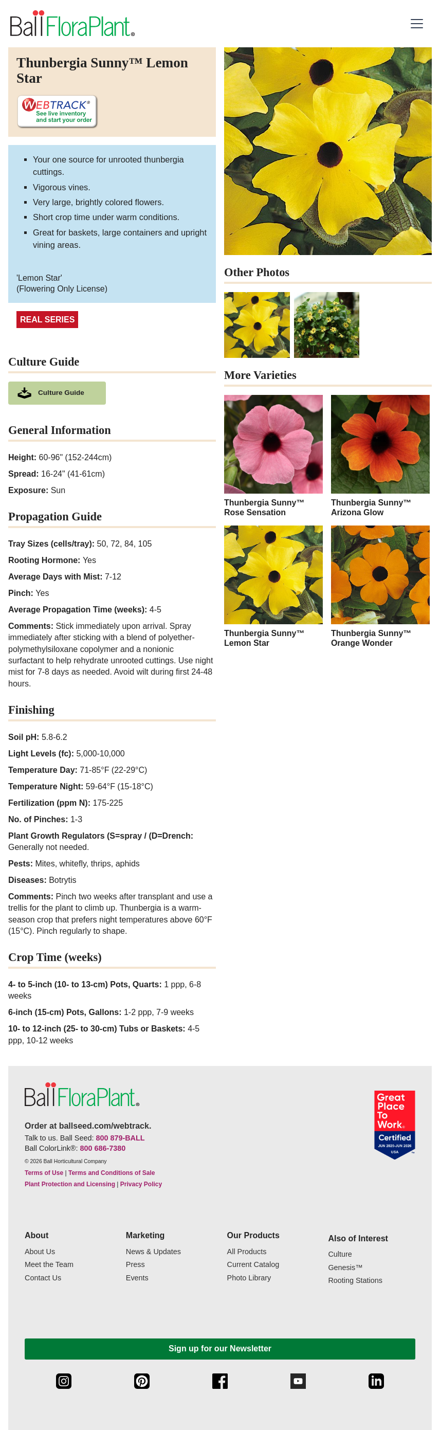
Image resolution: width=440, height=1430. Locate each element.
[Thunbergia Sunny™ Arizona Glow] (380, 456)
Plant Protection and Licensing (70, 1184)
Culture (340, 1254)
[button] (418, 23)
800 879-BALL (120, 1138)
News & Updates (153, 1252)
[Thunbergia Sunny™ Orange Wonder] (380, 587)
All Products (247, 1252)
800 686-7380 (102, 1148)
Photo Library (249, 1278)
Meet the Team (49, 1265)
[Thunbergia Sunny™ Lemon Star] (273, 587)
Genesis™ (345, 1268)
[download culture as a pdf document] (57, 393)
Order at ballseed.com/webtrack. (88, 1125)
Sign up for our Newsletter (220, 1348)
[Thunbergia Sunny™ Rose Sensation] (273, 456)
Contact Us (43, 1278)
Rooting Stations (355, 1280)
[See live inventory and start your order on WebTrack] (57, 112)
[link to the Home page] (71, 23)
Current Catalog (253, 1265)
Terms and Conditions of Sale (111, 1172)
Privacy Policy (141, 1184)
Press (135, 1265)
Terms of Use (44, 1172)
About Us (40, 1252)
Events (137, 1278)
